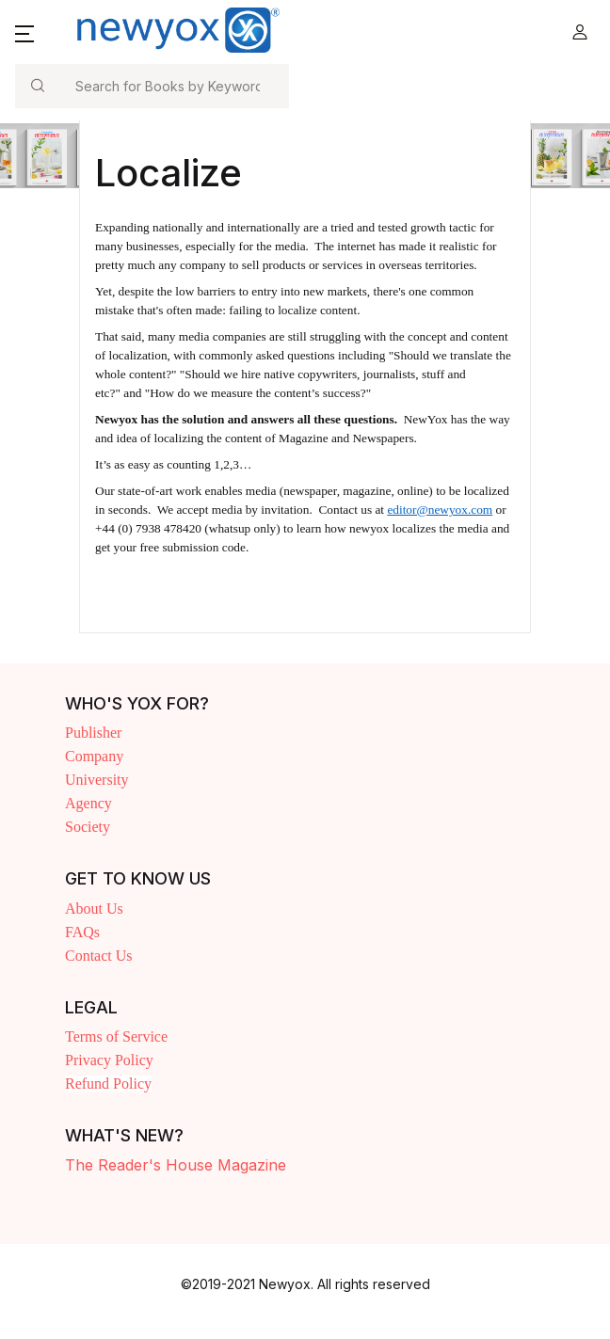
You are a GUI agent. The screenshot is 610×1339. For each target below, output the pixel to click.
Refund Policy (108, 1084)
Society (87, 827)
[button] (24, 32)
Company (94, 756)
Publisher (93, 733)
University (97, 780)
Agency (88, 803)
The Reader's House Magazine (175, 1165)
